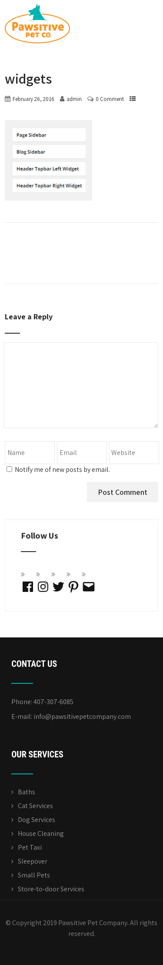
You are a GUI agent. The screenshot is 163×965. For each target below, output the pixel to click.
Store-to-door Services (51, 889)
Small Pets (34, 875)
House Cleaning (41, 833)
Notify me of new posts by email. (62, 469)
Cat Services (35, 805)
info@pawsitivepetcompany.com (82, 716)
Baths (26, 791)
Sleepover (32, 861)
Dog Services (36, 819)
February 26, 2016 (33, 99)
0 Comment (110, 99)
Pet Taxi (30, 847)
